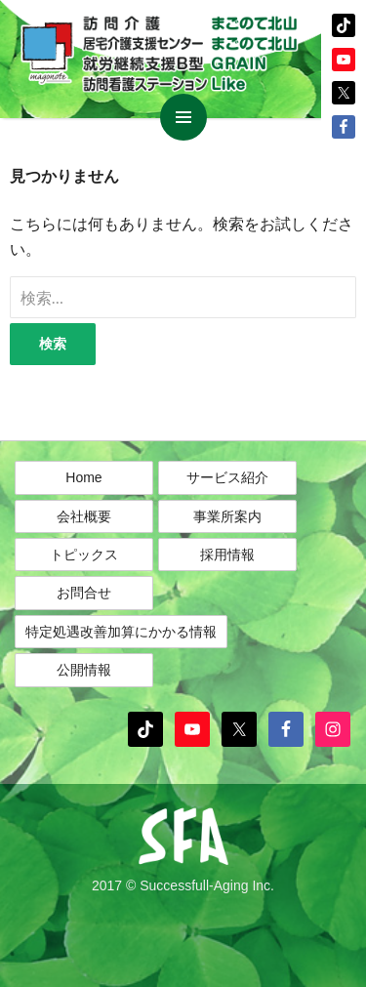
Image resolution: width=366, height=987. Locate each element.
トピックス (84, 554)
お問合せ (84, 592)
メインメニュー (183, 117)
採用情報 (227, 554)
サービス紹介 (227, 477)
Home (83, 477)
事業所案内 (227, 516)
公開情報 (84, 670)
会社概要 (84, 516)
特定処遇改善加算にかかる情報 (121, 631)
